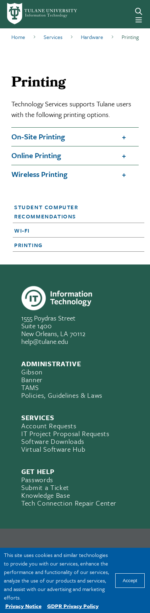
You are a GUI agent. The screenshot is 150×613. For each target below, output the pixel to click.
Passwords (37, 479)
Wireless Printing (39, 174)
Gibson (32, 372)
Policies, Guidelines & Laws (61, 395)
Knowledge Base (45, 495)
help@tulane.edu (44, 341)
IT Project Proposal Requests (65, 433)
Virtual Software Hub (53, 449)
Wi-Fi (22, 230)
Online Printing (36, 155)
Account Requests (49, 425)
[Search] (138, 11)
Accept (130, 580)
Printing (28, 245)
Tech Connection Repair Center (68, 503)
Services (53, 37)
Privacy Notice (23, 606)
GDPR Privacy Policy (73, 606)
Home (18, 37)
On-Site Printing (38, 136)
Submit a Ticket (45, 487)
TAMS (30, 387)
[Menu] (138, 20)
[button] (73, 211)
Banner (32, 379)
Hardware (92, 37)
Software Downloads (52, 441)
